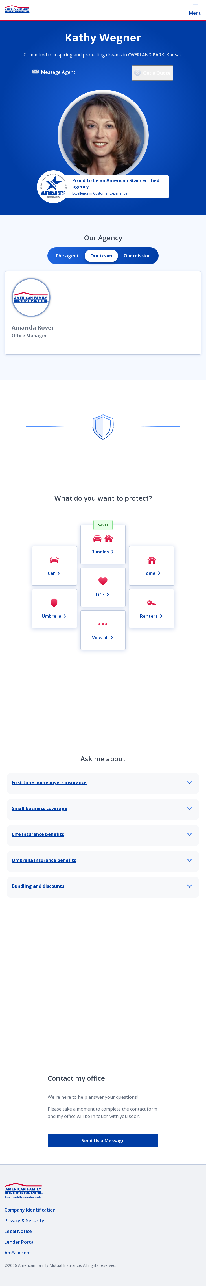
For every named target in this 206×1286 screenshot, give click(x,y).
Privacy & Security (24, 1220)
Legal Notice (18, 1231)
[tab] (67, 256)
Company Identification (30, 1210)
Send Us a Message (103, 1140)
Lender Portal (20, 1242)
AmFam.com (17, 1253)
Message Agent (54, 72)
